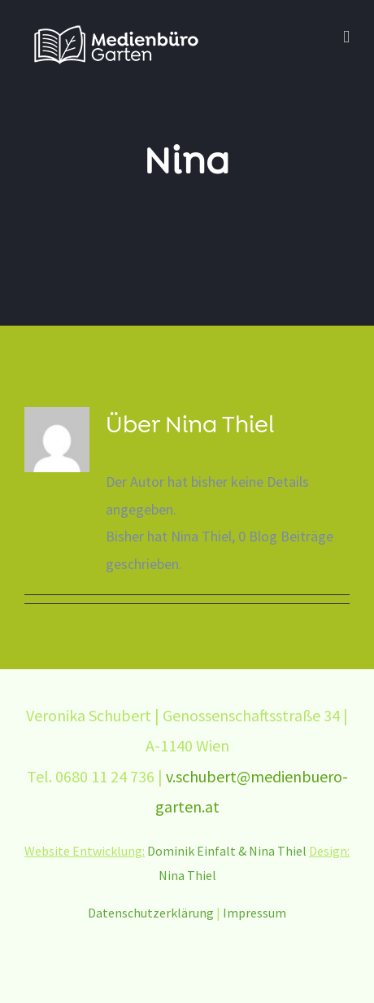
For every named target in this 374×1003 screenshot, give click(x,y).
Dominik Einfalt (191, 851)
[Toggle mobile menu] (346, 37)
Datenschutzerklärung (151, 912)
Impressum (254, 912)
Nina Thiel (187, 875)
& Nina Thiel (273, 851)
